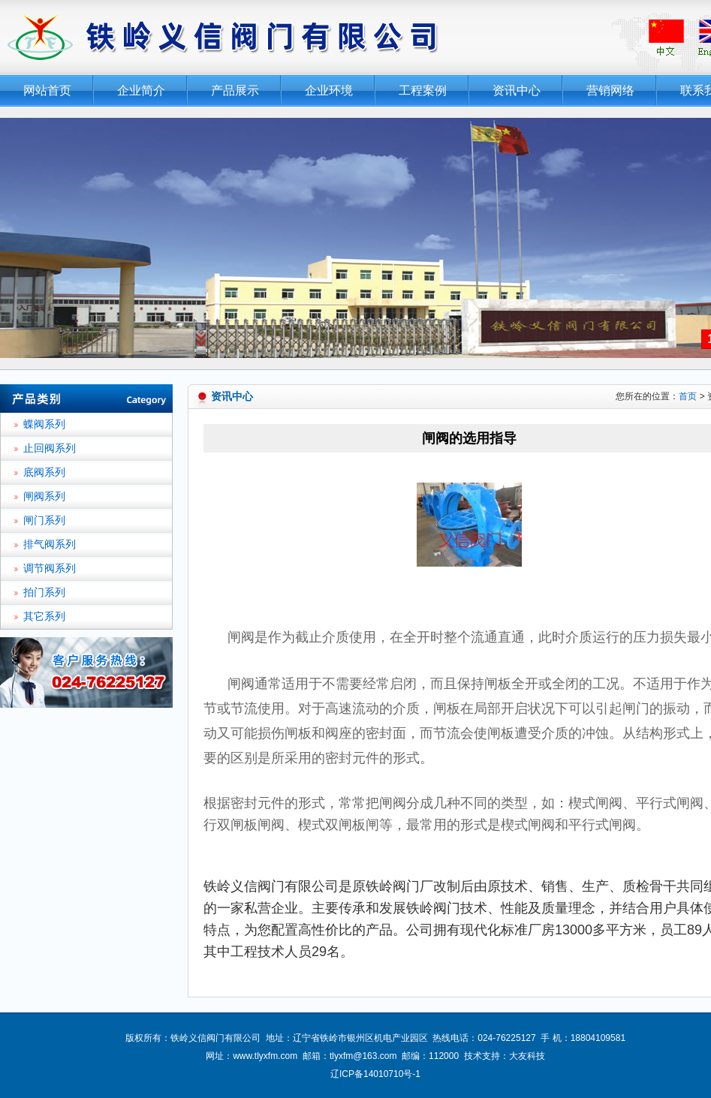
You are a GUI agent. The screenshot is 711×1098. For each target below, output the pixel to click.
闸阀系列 (44, 496)
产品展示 (235, 90)
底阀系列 (44, 472)
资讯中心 (517, 90)
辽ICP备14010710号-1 (375, 1074)
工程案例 (423, 90)
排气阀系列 (49, 544)
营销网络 (610, 90)
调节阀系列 (49, 568)
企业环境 (329, 90)
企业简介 (141, 90)
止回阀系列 (49, 448)
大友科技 (527, 1056)
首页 (688, 396)
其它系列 (44, 616)
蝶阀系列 (44, 424)
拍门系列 (44, 592)
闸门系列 (44, 520)
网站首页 (47, 90)
